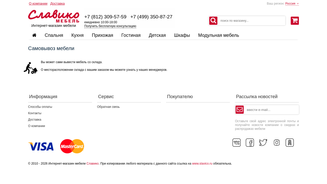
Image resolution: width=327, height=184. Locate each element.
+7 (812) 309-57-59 (105, 16)
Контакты (34, 113)
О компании (38, 3)
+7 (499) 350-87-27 (151, 16)
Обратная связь (108, 107)
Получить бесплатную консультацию (110, 26)
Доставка (57, 3)
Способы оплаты (40, 107)
